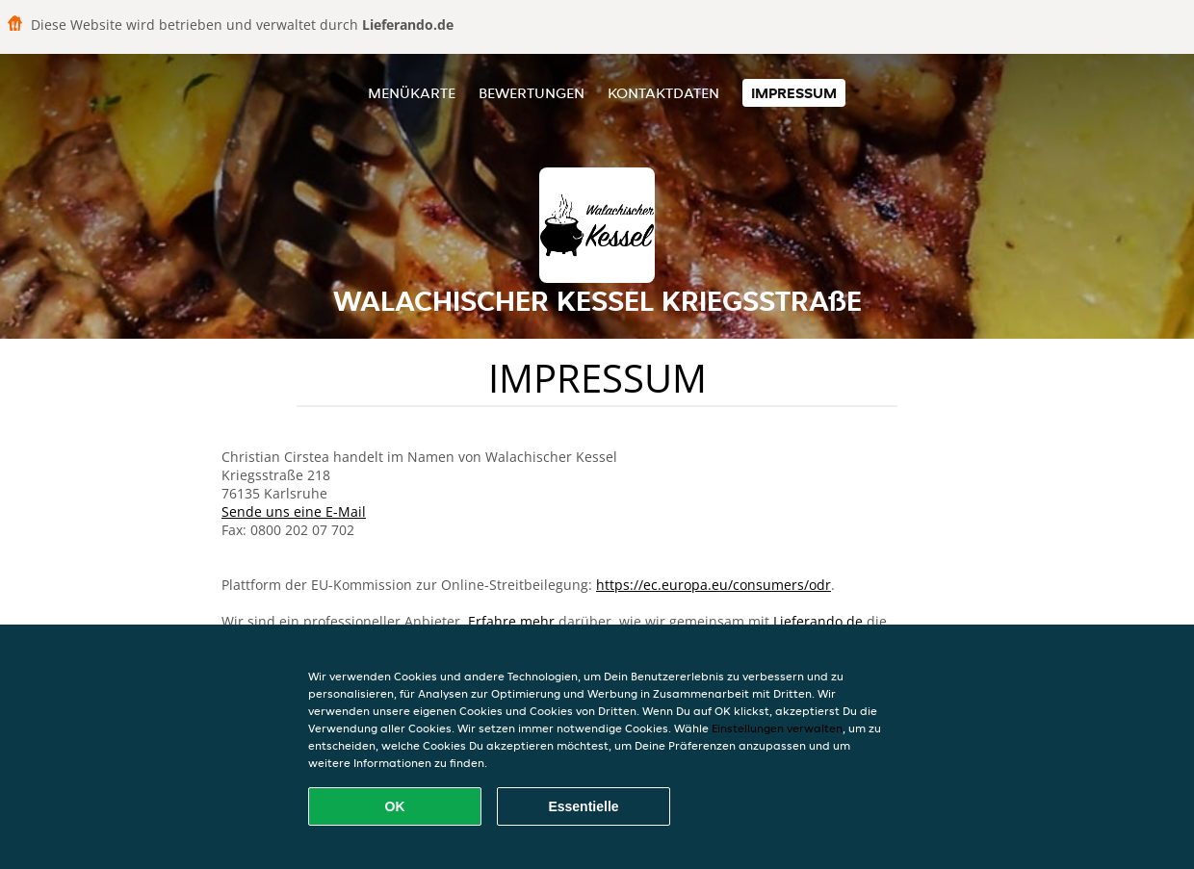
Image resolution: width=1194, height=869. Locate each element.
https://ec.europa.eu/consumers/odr (713, 584)
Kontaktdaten (663, 93)
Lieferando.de (818, 621)
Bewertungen (531, 93)
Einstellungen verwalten (777, 728)
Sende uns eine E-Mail (293, 511)
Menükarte (411, 93)
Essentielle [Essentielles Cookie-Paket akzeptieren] (583, 806)
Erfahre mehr (511, 621)
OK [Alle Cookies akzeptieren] (395, 806)
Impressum (794, 93)
